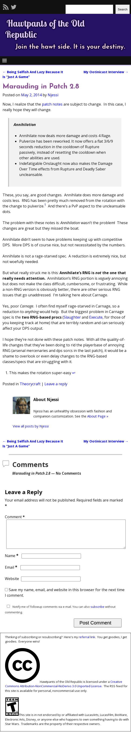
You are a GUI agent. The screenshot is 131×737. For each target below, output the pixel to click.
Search (123, 9)
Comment (15, 516)
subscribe (97, 612)
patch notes (52, 104)
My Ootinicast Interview (106, 72)
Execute (96, 317)
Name (12, 561)
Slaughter (72, 317)
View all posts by (31, 426)
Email (11, 572)
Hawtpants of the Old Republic (45, 28)
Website (12, 584)
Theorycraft (30, 383)
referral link (87, 642)
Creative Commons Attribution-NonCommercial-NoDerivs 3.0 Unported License (63, 689)
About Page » (97, 416)
